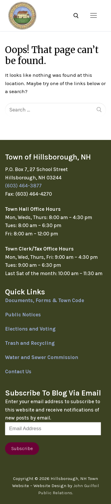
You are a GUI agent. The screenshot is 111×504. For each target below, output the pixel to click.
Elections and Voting (30, 329)
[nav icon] (93, 15)
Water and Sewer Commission (41, 357)
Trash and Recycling (30, 343)
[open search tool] (76, 15)
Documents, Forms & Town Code (44, 300)
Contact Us (18, 371)
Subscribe (22, 448)
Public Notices (23, 315)
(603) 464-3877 (23, 186)
